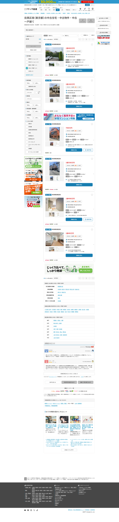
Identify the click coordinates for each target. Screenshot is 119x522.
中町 (55, 329)
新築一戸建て (64, 403)
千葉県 (44, 490)
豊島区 (62, 311)
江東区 (79, 309)
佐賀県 (36, 501)
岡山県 (36, 498)
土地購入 (57, 493)
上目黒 (60, 323)
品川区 (83, 309)
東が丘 (57, 332)
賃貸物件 (79, 403)
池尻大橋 (60, 295)
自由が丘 (77, 289)
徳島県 (50, 498)
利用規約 (87, 509)
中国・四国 (27, 498)
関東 (26, 490)
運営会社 (70, 509)
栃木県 (51, 490)
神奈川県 (37, 490)
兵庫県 (36, 496)
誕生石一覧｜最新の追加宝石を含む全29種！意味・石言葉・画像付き (87, 427)
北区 (66, 311)
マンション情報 (58, 497)
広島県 (33, 498)
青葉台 (55, 320)
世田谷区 (47, 311)
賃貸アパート (67, 487)
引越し (56, 505)
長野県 (40, 493)
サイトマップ (81, 493)
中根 (57, 329)
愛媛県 (36, 499)
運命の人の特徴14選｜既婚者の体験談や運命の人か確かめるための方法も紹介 (81, 443)
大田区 (87, 309)
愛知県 (33, 495)
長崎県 (40, 501)
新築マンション (48, 403)
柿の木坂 (56, 323)
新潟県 (33, 493)
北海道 (33, 487)
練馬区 (76, 311)
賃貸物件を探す (29, 75)
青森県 (36, 487)
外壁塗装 (57, 503)
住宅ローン (57, 501)
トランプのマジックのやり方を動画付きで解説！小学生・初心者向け (63, 427)
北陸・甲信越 (28, 493)
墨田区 (76, 309)
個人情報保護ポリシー (78, 509)
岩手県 (40, 487)
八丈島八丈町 (48, 309)
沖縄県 (37, 502)
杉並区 (58, 311)
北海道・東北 (28, 487)
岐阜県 (36, 495)
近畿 (26, 496)
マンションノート (52, 376)
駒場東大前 (60, 286)
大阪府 (33, 496)
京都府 (40, 496)
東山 (61, 332)
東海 (26, 495)
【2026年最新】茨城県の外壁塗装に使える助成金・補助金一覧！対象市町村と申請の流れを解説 (75, 427)
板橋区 (72, 311)
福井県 (50, 493)
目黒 (61, 335)
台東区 (72, 309)
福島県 (33, 488)
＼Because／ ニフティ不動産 (85, 487)
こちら (82, 376)
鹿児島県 (34, 502)
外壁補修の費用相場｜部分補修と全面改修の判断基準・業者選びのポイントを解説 (57, 440)
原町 (55, 332)
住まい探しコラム (58, 500)
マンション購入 (58, 490)
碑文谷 (64, 332)
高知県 (40, 499)
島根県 (43, 498)
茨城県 (47, 490)
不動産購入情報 (58, 489)
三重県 (43, 495)
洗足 (59, 298)
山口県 (46, 498)
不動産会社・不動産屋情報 (51, 405)
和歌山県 (50, 496)
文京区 (68, 309)
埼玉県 (41, 490)
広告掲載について (82, 492)
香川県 (33, 499)
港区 (61, 309)
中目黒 (59, 289)
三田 (55, 335)
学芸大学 (67, 289)
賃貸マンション (60, 487)
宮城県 (43, 487)
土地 (76, 403)
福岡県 (33, 501)
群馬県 (33, 491)
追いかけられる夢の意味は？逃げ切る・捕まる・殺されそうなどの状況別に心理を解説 (57, 445)
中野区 (55, 311)
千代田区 (54, 309)
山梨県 (36, 493)
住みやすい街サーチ (59, 498)
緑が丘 (59, 292)
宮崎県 (50, 501)
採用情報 (92, 509)
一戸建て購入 (57, 492)
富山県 (43, 493)
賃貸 (56, 487)
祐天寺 (63, 289)
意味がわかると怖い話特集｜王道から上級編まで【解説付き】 (51, 426)
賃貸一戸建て (73, 487)
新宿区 (64, 309)
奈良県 (46, 496)
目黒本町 (65, 335)
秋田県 (46, 487)
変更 (40, 39)
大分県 (46, 501)
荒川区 (69, 311)
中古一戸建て (70, 492)
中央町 (55, 326)
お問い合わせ (81, 490)
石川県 (46, 493)
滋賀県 (43, 496)
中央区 (58, 309)
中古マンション (56, 403)
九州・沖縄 (27, 501)
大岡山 (58, 320)
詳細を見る (79, 70)
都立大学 (72, 289)
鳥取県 (40, 498)
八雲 (55, 337)
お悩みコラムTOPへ (69, 450)
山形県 (50, 487)
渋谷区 (51, 311)
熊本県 (43, 501)
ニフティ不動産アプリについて (85, 489)
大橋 (62, 320)
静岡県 (40, 495)
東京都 (33, 490)
